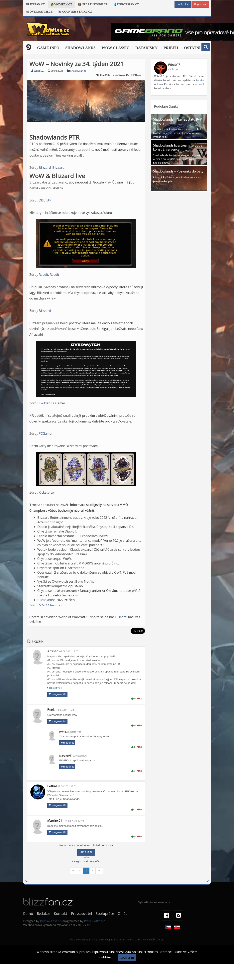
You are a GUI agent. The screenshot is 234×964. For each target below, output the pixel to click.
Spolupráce (105, 913)
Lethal (52, 786)
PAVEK (63, 732)
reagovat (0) (57, 694)
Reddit (43, 274)
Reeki (51, 710)
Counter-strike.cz (75, 11)
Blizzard (105, 75)
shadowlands (121, 75)
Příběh (171, 48)
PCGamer (58, 403)
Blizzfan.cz (35, 4)
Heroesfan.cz (126, 4)
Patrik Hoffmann (94, 921)
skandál (136, 75)
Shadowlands (80, 48)
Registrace (200, 4)
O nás (122, 913)
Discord (121, 617)
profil (200, 84)
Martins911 (65, 755)
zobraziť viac (54, 688)
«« (73, 870)
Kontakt (60, 913)
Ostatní (192, 48)
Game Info (48, 48)
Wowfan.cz (61, 4)
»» (99, 870)
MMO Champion (51, 605)
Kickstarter (47, 492)
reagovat (67, 742)
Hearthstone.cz (93, 4)
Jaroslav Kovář (49, 921)
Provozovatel (81, 913)
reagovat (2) (57, 721)
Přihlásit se (183, 4)
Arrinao (52, 651)
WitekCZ (39, 70)
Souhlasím (127, 957)
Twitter (44, 403)
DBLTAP (45, 200)
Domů (28, 913)
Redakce (43, 913)
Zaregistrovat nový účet (86, 861)
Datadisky (146, 48)
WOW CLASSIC (115, 48)
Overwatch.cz (39, 11)
